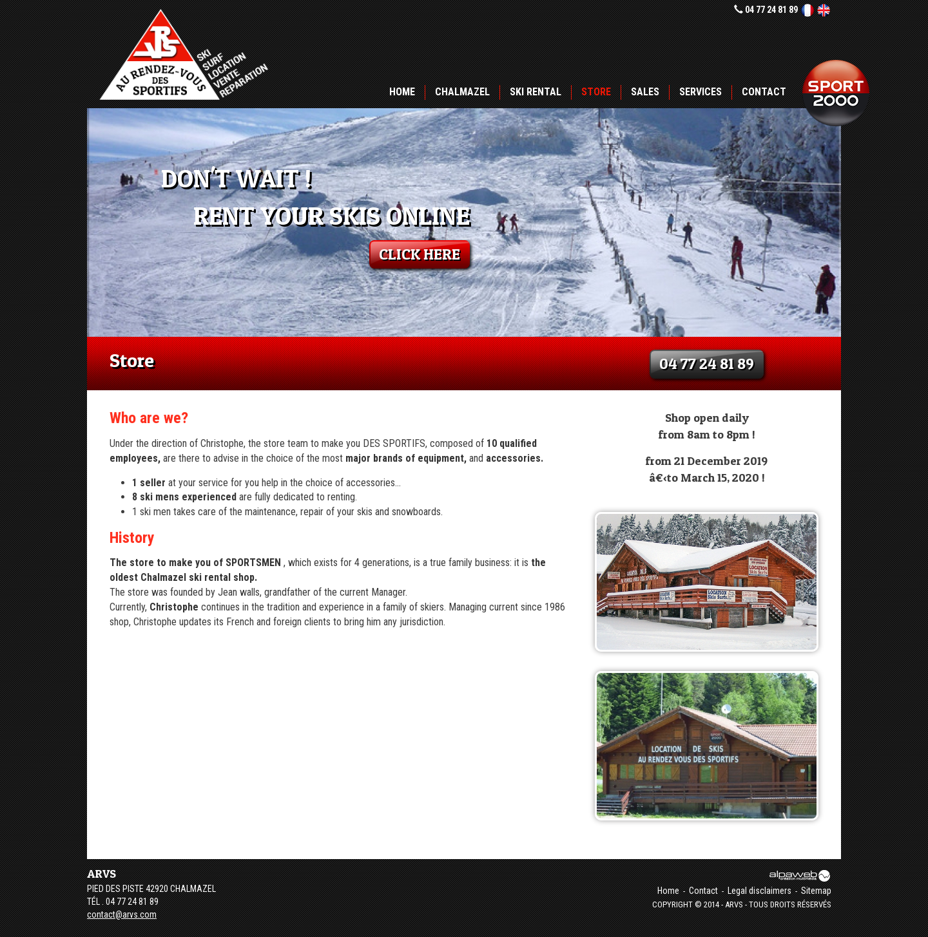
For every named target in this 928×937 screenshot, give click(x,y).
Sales (645, 92)
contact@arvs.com (122, 914)
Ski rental (535, 92)
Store (596, 92)
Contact (764, 92)
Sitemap (816, 890)
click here (419, 254)
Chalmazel (462, 92)
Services (700, 92)
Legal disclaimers (759, 890)
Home (402, 92)
